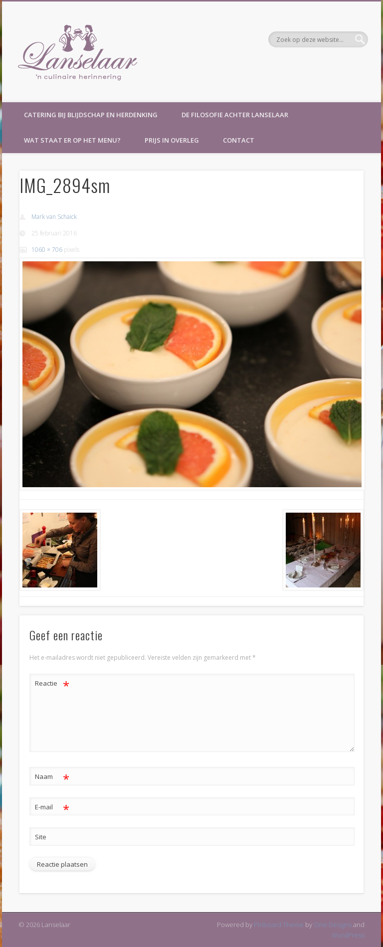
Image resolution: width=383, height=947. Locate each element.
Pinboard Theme (279, 924)
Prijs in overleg (172, 140)
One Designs (333, 924)
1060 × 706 (46, 249)
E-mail (52, 807)
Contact (238, 140)
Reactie (52, 683)
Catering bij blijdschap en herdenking (91, 114)
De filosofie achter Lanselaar (235, 114)
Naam (52, 776)
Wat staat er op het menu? (72, 140)
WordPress (348, 935)
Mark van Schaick (54, 216)
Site (40, 836)
